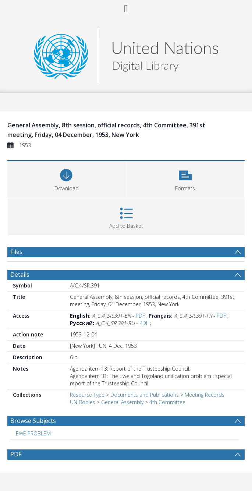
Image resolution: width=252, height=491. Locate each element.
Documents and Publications (144, 394)
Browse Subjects (33, 421)
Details (19, 275)
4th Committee (167, 402)
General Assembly (122, 402)
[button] (185, 178)
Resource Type (87, 394)
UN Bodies (82, 402)
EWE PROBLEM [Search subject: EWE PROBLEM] (33, 433)
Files (16, 252)
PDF (140, 315)
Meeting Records (204, 394)
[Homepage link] (126, 54)
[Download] (66, 178)
